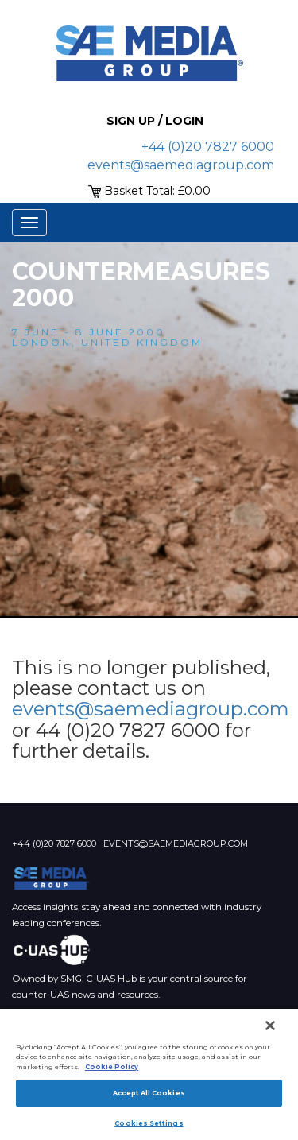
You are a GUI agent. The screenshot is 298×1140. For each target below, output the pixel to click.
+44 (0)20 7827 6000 (207, 146)
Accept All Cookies (148, 1093)
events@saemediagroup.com (180, 165)
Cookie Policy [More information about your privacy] (111, 1067)
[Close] (270, 1025)
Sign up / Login (154, 121)
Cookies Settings (148, 1123)
